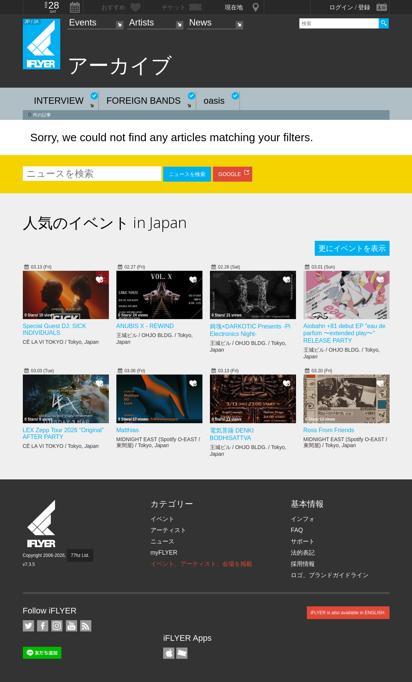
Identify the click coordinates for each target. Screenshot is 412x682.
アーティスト (168, 530)
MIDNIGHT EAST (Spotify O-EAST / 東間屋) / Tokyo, (158, 442)
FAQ (297, 530)
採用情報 (303, 564)
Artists (141, 22)
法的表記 (303, 552)
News (200, 22)
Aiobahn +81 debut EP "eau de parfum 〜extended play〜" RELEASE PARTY (344, 333)
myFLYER (163, 552)
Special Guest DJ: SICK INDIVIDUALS (54, 329)
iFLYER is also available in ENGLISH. (348, 612)
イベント (162, 519)
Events (83, 22)
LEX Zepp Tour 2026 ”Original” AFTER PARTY (63, 433)
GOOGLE (230, 174)
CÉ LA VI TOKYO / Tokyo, (61, 342)
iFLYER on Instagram (56, 625)
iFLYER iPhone (168, 653)
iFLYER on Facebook (42, 625)
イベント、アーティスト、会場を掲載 (201, 564)
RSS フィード (85, 625)
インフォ (303, 519)
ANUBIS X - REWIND (145, 326)
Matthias (127, 430)
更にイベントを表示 (352, 248)
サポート (303, 541)
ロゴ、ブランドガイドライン (330, 575)
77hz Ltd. (80, 555)
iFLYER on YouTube (71, 625)
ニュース (162, 541)
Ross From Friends (328, 430)
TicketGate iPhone (181, 653)
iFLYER (42, 523)
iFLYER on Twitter (28, 625)
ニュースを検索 (187, 174)
